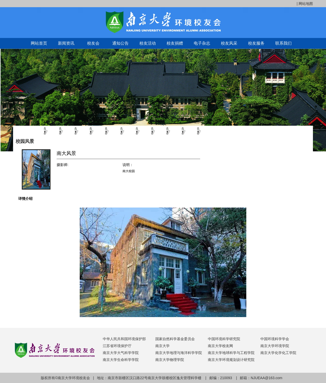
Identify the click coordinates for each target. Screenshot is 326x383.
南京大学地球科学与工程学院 (231, 353)
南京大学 (162, 346)
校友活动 (147, 43)
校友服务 (256, 43)
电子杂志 (202, 43)
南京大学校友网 (220, 346)
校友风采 (229, 43)
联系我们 (283, 43)
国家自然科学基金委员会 (175, 339)
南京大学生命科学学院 (121, 360)
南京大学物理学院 (169, 360)
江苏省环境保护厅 (117, 346)
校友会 (93, 43)
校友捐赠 (175, 43)
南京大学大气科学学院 (121, 353)
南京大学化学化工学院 (278, 353)
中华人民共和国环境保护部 (124, 339)
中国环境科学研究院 (224, 339)
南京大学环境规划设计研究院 (231, 360)
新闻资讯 (66, 43)
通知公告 (120, 43)
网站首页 (39, 43)
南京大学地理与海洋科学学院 (178, 353)
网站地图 (306, 4)
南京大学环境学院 (274, 346)
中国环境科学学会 (274, 339)
